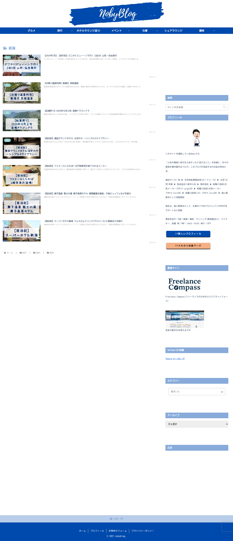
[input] (196, 107)
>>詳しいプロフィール (188, 234)
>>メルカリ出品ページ (188, 246)
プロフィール (97, 531)
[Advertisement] (196, 68)
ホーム (82, 531)
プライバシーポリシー (142, 531)
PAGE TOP (116, 519)
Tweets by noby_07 (175, 358)
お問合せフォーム (118, 531)
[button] (224, 107)
